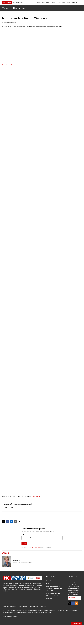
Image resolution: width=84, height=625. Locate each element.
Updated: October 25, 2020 (9, 22)
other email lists (36, 547)
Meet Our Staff (46, 2)
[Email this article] (15, 521)
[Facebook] (73, 603)
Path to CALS (75, 2)
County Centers (61, 2)
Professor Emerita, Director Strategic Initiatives (22, 562)
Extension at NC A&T (52, 596)
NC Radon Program (36, 496)
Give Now (49, 598)
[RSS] (76, 603)
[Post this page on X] (3, 521)
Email (23, 534)
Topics (68, 2)
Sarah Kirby (16, 560)
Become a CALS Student (53, 593)
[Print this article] (19, 521)
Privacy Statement (40, 606)
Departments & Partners (53, 586)
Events (53, 2)
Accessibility (16, 616)
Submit (24, 543)
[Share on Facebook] (7, 521)
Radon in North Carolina (9, 65)
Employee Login (76, 623)
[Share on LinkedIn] (11, 521)
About (39, 2)
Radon (4, 14)
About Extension (51, 581)
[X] (69, 603)
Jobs (47, 583)
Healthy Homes (20, 8)
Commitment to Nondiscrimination (18, 606)
